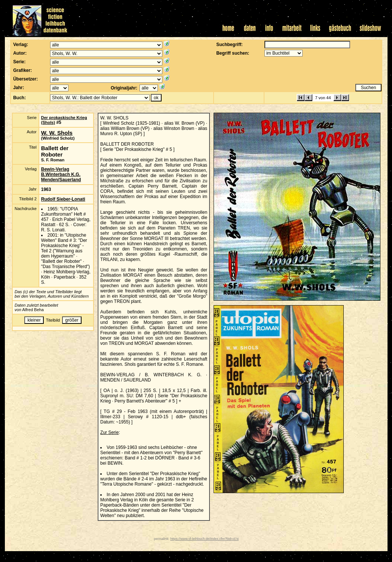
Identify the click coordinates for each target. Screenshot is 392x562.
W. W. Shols (57, 133)
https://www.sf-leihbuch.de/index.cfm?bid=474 (204, 539)
